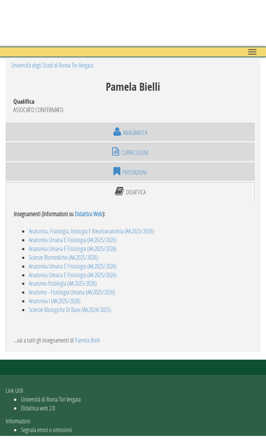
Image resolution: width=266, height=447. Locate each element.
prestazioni (130, 172)
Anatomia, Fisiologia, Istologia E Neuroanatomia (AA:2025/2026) (91, 231)
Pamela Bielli (87, 340)
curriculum (130, 152)
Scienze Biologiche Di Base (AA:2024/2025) (70, 310)
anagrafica (130, 132)
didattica (130, 191)
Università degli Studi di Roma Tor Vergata (52, 65)
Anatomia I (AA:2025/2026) (54, 301)
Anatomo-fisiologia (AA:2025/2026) (63, 283)
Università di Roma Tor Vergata (51, 399)
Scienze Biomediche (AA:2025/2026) (63, 257)
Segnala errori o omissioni (46, 430)
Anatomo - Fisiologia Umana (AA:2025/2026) (72, 292)
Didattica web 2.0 (38, 408)
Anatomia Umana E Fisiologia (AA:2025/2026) (72, 240)
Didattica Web (88, 214)
